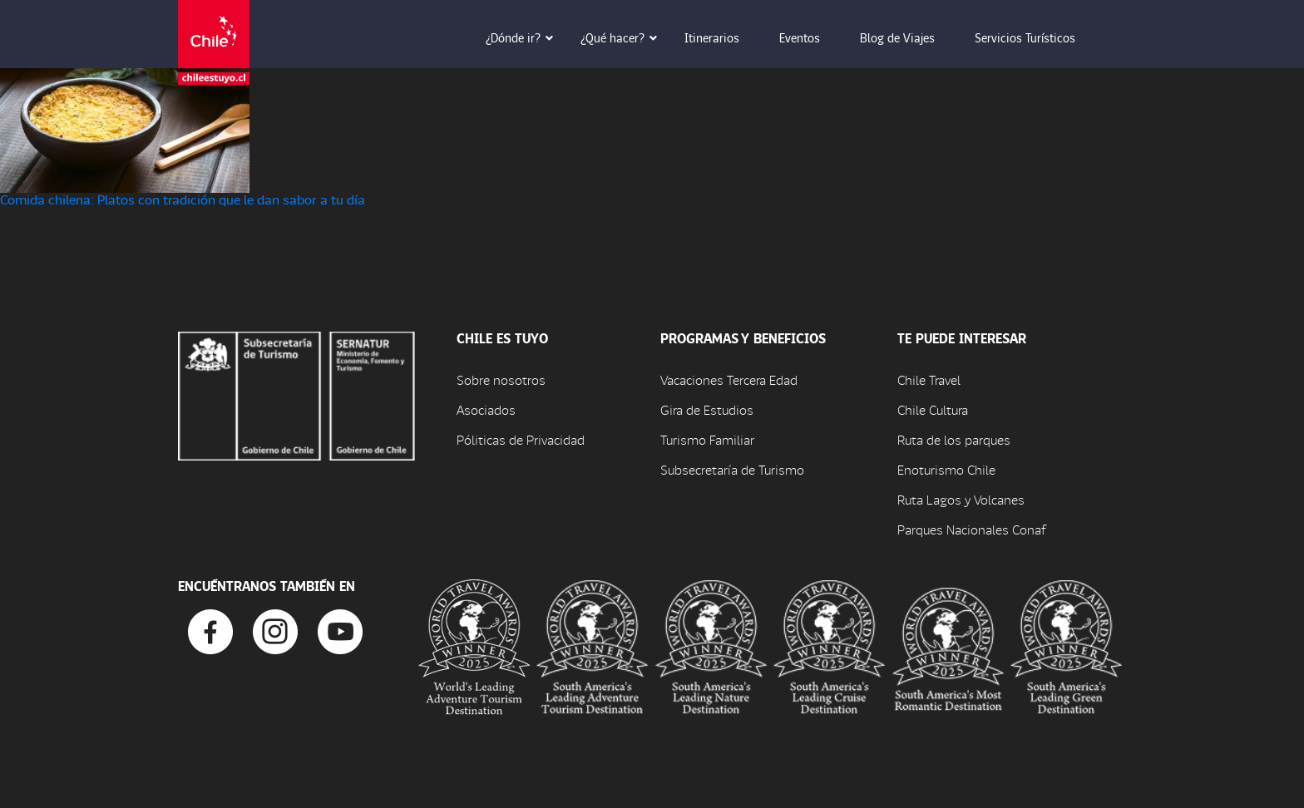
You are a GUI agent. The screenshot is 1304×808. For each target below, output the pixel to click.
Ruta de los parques (953, 439)
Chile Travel (929, 379)
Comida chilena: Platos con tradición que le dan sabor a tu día (182, 199)
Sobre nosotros (501, 379)
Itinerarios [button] (723, 37)
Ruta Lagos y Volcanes (961, 499)
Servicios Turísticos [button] (1037, 37)
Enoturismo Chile (946, 469)
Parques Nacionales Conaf (971, 529)
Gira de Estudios (706, 409)
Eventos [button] (811, 37)
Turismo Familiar (707, 439)
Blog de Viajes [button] (909, 37)
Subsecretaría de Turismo (732, 469)
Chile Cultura (932, 409)
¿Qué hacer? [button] (624, 37)
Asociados (486, 409)
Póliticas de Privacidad (521, 439)
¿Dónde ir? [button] (525, 37)
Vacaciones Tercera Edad (729, 379)
